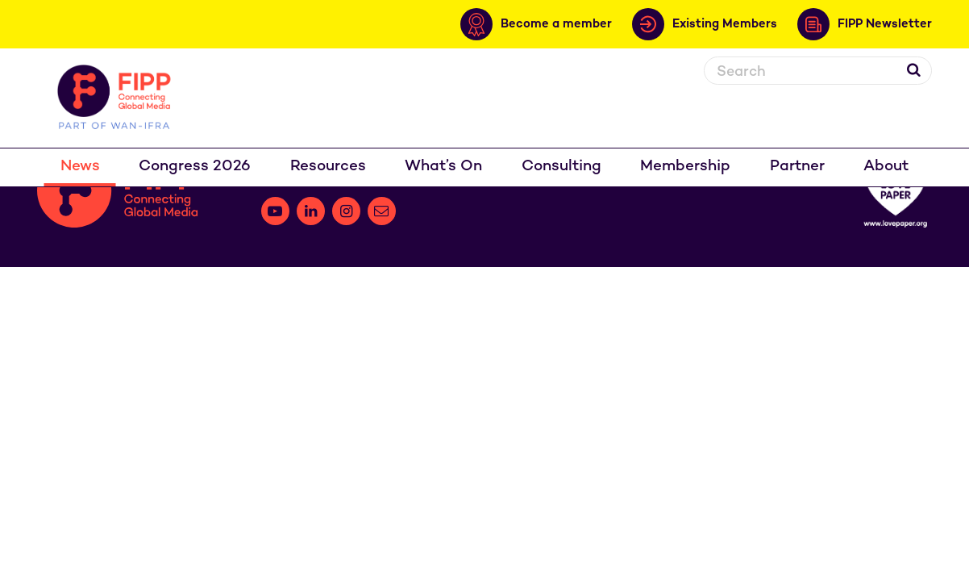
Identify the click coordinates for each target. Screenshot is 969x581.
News (80, 166)
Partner (797, 166)
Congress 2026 (195, 166)
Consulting (561, 166)
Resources (328, 166)
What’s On (443, 166)
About (886, 166)
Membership (685, 166)
